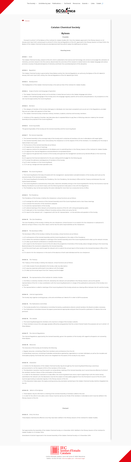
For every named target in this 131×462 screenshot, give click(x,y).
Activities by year (45, 3)
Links (93, 3)
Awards (84, 3)
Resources (76, 3)
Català (98, 3)
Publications (56, 3)
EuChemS (67, 3)
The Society (31, 3)
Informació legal (80, 458)
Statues (27, 21)
